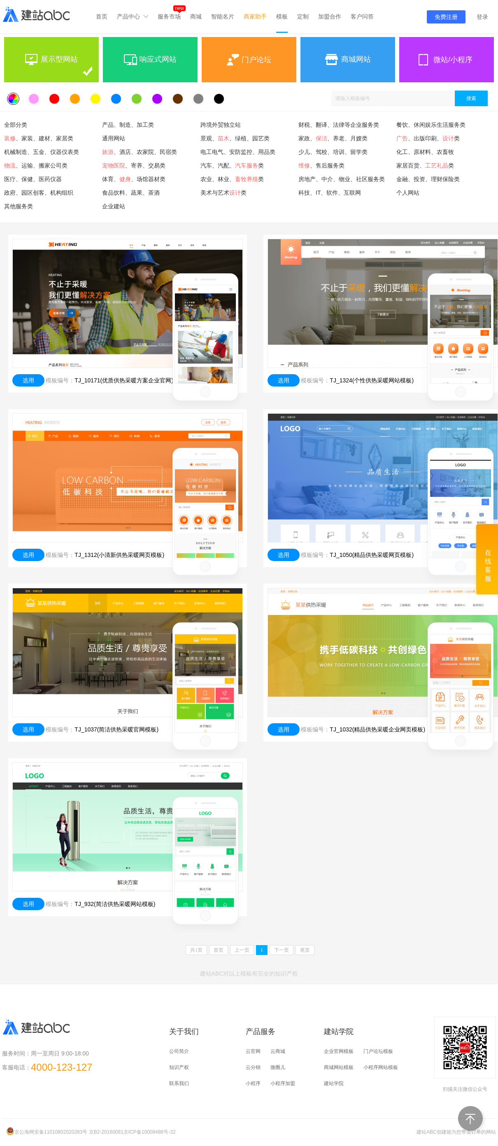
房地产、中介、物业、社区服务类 (341, 179)
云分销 (253, 1067)
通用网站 (113, 138)
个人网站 (407, 192)
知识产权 (179, 1067)
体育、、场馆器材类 (133, 179)
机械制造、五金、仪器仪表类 (41, 152)
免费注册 (446, 17)
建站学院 (334, 1083)
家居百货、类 (425, 165)
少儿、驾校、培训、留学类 (333, 152)
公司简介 (179, 1051)
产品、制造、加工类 (128, 124)
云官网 (253, 1051)
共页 (196, 950)
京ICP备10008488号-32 (149, 1132)
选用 (28, 380)
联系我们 (179, 1083)
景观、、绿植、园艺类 (235, 138)
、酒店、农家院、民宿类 (139, 152)
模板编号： (60, 380)
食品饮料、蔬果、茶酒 (131, 192)
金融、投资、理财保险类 (428, 179)
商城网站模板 (339, 1067)
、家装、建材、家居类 (38, 138)
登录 (482, 17)
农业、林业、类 (232, 179)
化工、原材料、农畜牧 (425, 152)
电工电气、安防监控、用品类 (237, 152)
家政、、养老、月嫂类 (333, 138)
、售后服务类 (321, 165)
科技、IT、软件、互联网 (329, 192)
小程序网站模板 (380, 1067)
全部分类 (15, 124)
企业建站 (113, 206)
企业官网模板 (339, 1051)
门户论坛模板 (378, 1051)
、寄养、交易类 (133, 165)
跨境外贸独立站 (220, 124)
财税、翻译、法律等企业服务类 (338, 124)
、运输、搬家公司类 (35, 165)
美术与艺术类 (223, 192)
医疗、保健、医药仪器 (33, 179)
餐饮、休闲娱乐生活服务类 (430, 124)
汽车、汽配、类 (232, 165)
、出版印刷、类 (428, 138)
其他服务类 (18, 206)
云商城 (277, 1051)
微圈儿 (277, 1067)
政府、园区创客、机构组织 (38, 192)
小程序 (253, 1083)
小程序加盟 (282, 1083)
